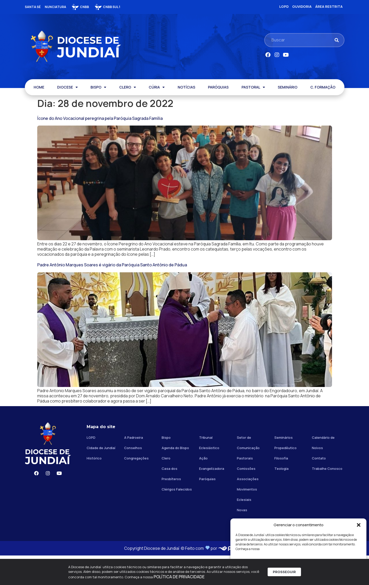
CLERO (127, 87)
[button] (358, 525)
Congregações (136, 487)
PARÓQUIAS (218, 87)
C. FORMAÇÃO (322, 87)
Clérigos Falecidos (177, 518)
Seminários (283, 467)
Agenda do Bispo (175, 477)
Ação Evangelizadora (211, 492)
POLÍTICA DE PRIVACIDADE (179, 577)
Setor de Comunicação (248, 472)
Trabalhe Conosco (327, 498)
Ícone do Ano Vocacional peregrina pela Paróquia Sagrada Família (100, 118)
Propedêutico (285, 477)
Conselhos (133, 477)
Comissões (246, 498)
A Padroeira (133, 467)
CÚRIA (157, 87)
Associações (248, 508)
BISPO (98, 87)
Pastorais (245, 487)
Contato (319, 487)
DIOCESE (67, 87)
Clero (166, 487)
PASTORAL (253, 87)
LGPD (91, 467)
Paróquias (207, 508)
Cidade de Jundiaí (101, 477)
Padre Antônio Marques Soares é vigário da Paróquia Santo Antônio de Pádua (112, 279)
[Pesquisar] (337, 40)
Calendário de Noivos (323, 472)
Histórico (94, 487)
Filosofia (281, 487)
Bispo (166, 467)
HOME (39, 87)
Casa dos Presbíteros (171, 503)
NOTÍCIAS (186, 87)
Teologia (281, 498)
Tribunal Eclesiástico (209, 472)
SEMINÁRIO (287, 87)
